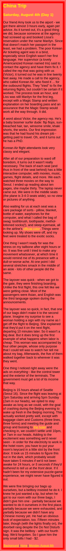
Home (24, 545)
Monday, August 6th (41, 545)
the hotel (40, 427)
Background (11, 545)
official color (31, 229)
